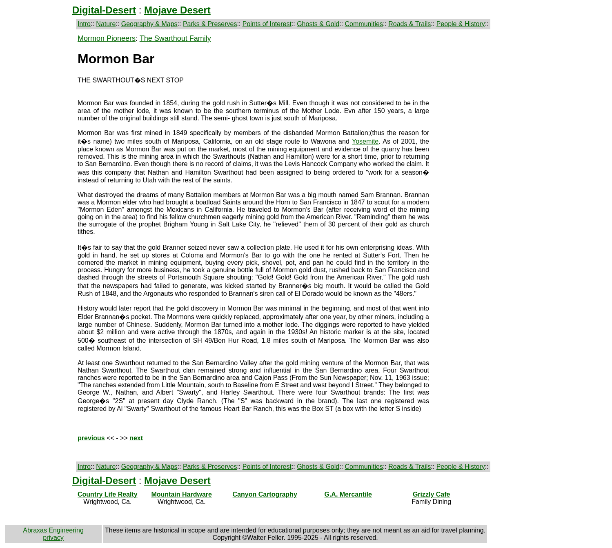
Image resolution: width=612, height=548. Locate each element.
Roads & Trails (409, 23)
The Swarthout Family (175, 38)
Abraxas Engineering (53, 530)
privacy (53, 537)
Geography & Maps (149, 23)
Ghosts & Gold (318, 23)
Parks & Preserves (210, 23)
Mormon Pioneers (107, 38)
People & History (460, 23)
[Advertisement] (40, 156)
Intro (84, 23)
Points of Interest (267, 23)
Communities (364, 23)
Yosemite (365, 141)
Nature (106, 23)
